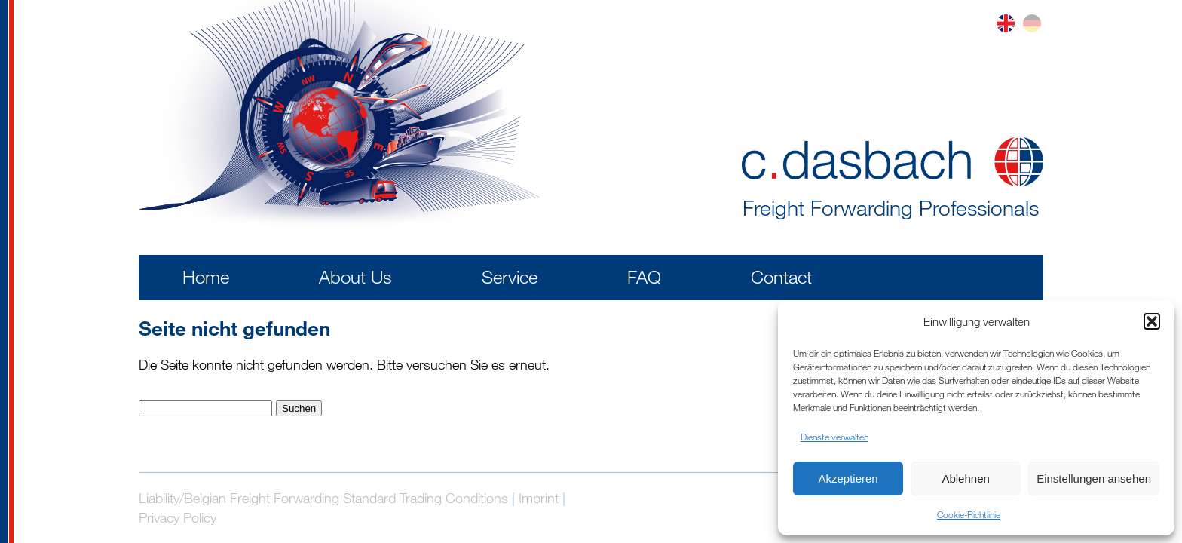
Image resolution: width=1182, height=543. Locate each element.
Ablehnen (965, 478)
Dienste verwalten (834, 437)
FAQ (644, 276)
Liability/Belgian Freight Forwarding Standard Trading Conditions (323, 497)
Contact (781, 276)
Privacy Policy (177, 517)
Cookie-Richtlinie (968, 514)
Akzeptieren (847, 478)
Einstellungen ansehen (1094, 478)
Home (205, 276)
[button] (1151, 321)
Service (509, 276)
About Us (355, 276)
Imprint (539, 497)
